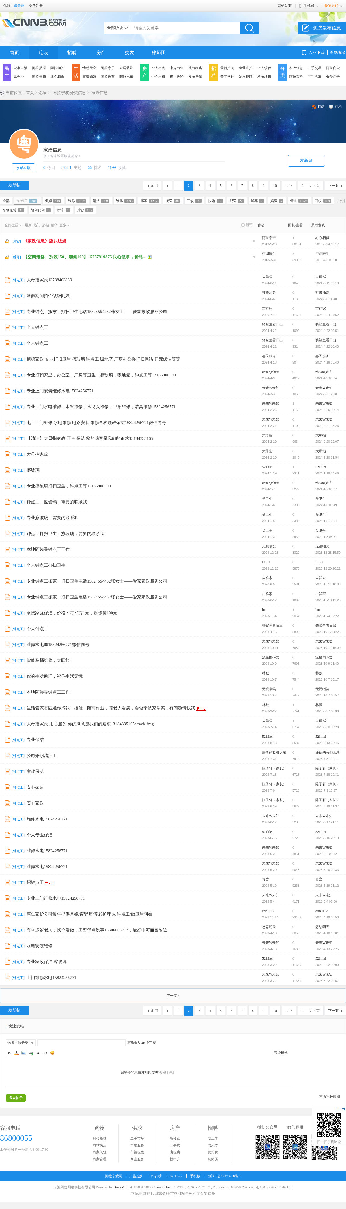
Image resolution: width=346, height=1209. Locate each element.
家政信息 (296, 68)
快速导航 (332, 6)
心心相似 (322, 238)
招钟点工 (35, 882)
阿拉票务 (296, 77)
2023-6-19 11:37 (327, 806)
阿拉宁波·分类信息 (69, 93)
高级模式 (281, 1053)
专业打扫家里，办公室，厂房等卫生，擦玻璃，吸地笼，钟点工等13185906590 (101, 375)
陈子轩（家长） (274, 768)
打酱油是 (269, 293)
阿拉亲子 (108, 68)
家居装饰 (126, 68)
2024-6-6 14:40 (326, 299)
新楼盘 (175, 1138)
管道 (299, 201)
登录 (162, 1072)
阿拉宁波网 (113, 1176)
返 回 (154, 186)
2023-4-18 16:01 (327, 933)
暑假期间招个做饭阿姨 (48, 295)
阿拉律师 (39, 77)
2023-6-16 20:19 (327, 838)
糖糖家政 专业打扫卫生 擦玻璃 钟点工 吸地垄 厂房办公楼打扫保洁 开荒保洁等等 (103, 359)
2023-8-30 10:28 (327, 727)
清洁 (101, 201)
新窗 (249, 225)
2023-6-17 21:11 (327, 822)
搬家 (150, 201)
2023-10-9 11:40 (327, 663)
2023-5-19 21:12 (327, 885)
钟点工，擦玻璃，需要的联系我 (57, 502)
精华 (54, 225)
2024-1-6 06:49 (326, 505)
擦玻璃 (33, 470)
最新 (28, 225)
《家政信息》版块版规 (44, 241)
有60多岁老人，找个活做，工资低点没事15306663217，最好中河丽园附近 (97, 930)
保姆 (53, 201)
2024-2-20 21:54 (327, 457)
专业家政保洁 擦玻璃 (47, 961)
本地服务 (137, 1145)
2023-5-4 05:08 (326, 901)
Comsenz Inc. (161, 1187)
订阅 (321, 107)
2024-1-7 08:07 (326, 489)
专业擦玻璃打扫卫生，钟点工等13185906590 (69, 486)
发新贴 (306, 160)
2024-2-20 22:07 (327, 441)
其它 (85, 210)
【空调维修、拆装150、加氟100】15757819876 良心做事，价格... (84, 257)
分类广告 (333, 77)
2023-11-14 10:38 (328, 584)
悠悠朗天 (269, 927)
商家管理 (99, 1159)
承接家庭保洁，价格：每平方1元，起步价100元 (72, 613)
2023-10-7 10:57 (327, 695)
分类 (282, 72)
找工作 (213, 1138)
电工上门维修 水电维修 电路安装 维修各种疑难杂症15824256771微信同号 (96, 422)
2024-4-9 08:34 (326, 378)
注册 (172, 1072)
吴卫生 (267, 499)
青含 (265, 879)
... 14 (289, 186)
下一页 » (173, 996)
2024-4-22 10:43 (327, 346)
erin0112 (268, 911)
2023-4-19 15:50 (327, 917)
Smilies (52, 1053)
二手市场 (137, 1138)
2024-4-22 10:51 (327, 330)
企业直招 (246, 68)
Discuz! (118, 1187)
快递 (215, 201)
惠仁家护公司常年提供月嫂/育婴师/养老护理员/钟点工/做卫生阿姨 (90, 914)
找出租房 (195, 68)
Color (16, 1053)
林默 (265, 673)
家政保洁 (35, 771)
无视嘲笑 (269, 546)
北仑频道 (57, 77)
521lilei (267, 467)
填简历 (213, 1159)
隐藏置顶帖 (253, 241)
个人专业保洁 (39, 835)
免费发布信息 (327, 27)
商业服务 (137, 1159)
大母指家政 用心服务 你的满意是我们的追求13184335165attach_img (90, 724)
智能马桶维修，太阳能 (48, 660)
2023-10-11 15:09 (328, 647)
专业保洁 (35, 739)
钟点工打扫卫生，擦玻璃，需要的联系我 (65, 533)
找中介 (175, 1159)
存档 (338, 107)
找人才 (213, 1145)
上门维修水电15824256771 (51, 977)
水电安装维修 (39, 946)
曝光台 (19, 77)
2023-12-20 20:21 (328, 568)
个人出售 (158, 68)
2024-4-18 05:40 (327, 362)
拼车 (63, 210)
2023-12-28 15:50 (328, 552)
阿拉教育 (108, 77)
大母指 (267, 277)
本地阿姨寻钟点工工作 (48, 549)
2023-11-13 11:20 (328, 600)
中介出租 (158, 77)
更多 (62, 225)
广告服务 (136, 1176)
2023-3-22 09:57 (327, 980)
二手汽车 (314, 77)
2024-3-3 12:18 (326, 394)
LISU (266, 562)
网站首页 (285, 6)
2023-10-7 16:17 (327, 679)
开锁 (194, 201)
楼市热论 (177, 77)
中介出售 (177, 68)
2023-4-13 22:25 (327, 949)
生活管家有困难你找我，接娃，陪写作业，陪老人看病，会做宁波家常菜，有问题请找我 (111, 708)
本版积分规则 (329, 1097)
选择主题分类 (17, 1043)
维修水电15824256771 (47, 819)
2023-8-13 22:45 (327, 743)
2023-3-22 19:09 (327, 965)
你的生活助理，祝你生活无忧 (55, 676)
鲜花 (257, 201)
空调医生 (269, 254)
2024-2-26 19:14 (327, 410)
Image (24, 1053)
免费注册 (36, 6)
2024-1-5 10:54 (326, 521)
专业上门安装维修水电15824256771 (60, 391)
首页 (14, 52)
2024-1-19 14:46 (327, 473)
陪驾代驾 (41, 210)
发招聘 (213, 1152)
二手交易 (314, 68)
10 (275, 186)
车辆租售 (137, 1152)
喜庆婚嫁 (89, 77)
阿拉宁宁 (269, 238)
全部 (6, 201)
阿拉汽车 (126, 77)
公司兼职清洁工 (42, 755)
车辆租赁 (13, 210)
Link (31, 1053)
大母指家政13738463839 (49, 280)
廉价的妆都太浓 (274, 752)
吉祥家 (267, 308)
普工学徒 (227, 77)
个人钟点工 (37, 327)
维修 (125, 201)
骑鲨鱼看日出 (272, 324)
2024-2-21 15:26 (327, 426)
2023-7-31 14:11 (327, 758)
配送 (237, 201)
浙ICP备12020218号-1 (224, 1176)
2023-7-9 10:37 (326, 790)
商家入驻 (99, 1152)
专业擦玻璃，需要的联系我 (52, 517)
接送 (173, 201)
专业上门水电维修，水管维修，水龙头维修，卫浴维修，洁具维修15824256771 (101, 406)
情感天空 (89, 68)
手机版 (195, 1176)
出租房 (175, 1152)
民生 (7, 72)
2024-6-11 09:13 (327, 283)
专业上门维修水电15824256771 (56, 898)
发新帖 (14, 185)
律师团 (159, 52)
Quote (38, 1053)
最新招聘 (227, 68)
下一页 (333, 186)
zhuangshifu (270, 372)
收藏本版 (23, 167)
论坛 (43, 52)
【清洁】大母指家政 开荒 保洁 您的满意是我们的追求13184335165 (90, 438)
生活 (76, 72)
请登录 (19, 6)
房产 (101, 52)
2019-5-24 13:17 (327, 244)
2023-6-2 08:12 (326, 854)
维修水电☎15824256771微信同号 (58, 644)
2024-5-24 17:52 (327, 315)
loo (264, 610)
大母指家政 (37, 454)
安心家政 (35, 787)
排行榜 (156, 1176)
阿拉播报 (39, 68)
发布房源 (195, 77)
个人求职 (264, 68)
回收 (323, 201)
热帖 (45, 225)
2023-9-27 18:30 (327, 711)
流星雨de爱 (270, 657)
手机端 (309, 6)
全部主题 (11, 225)
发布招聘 (246, 77)
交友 (129, 52)
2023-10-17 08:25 (328, 632)
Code (45, 1053)
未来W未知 (270, 388)
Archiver (176, 1176)
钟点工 (27, 201)
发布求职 (264, 77)
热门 (36, 225)
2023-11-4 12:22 (327, 616)
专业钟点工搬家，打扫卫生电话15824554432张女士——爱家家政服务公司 (97, 311)
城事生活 (20, 68)
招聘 (72, 52)
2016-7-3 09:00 (326, 260)
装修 (77, 201)
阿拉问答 (57, 68)
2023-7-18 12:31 (327, 774)
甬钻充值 (338, 52)
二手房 (175, 1145)
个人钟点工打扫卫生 (46, 565)
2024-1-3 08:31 (326, 536)
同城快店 (99, 1145)
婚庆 (276, 201)
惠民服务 (269, 356)
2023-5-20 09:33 (327, 869)
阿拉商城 (333, 68)
